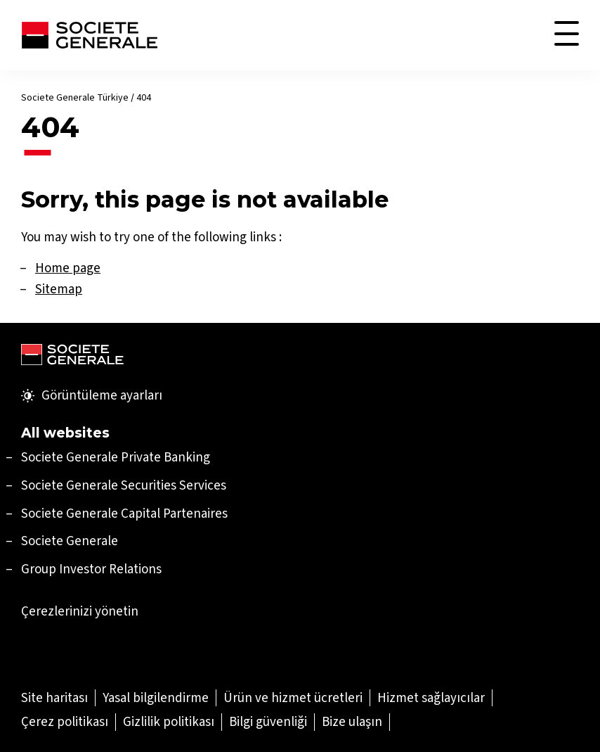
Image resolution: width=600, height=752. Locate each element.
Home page (67, 267)
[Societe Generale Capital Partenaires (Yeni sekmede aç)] (124, 513)
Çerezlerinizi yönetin (79, 611)
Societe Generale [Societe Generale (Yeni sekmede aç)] (69, 540)
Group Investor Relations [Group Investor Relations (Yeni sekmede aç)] (91, 569)
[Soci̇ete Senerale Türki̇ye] (89, 35)
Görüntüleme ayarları (91, 395)
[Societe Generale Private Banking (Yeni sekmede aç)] (115, 457)
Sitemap (58, 289)
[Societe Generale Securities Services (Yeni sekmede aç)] (123, 485)
